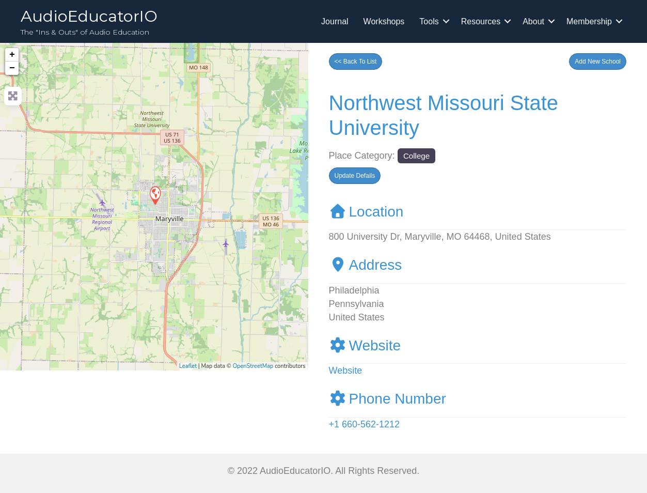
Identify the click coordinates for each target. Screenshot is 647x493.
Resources (480, 21)
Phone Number (387, 399)
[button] (597, 61)
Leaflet (188, 366)
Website (365, 345)
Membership (589, 21)
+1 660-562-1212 (364, 424)
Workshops (384, 21)
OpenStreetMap (253, 366)
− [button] (12, 68)
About (533, 21)
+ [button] (12, 55)
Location (366, 212)
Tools (428, 21)
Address (365, 265)
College (416, 155)
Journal (334, 21)
